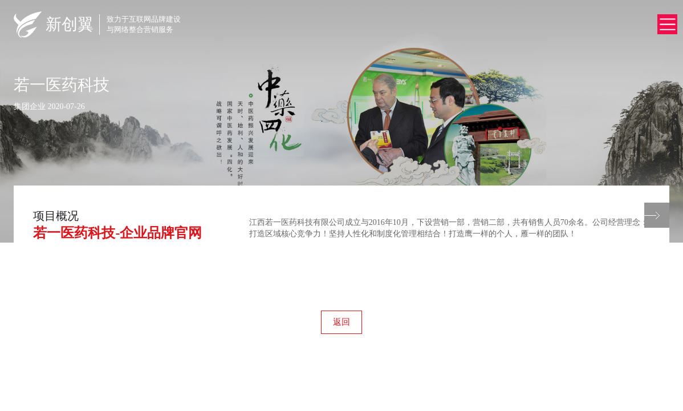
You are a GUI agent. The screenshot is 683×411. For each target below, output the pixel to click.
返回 (341, 322)
